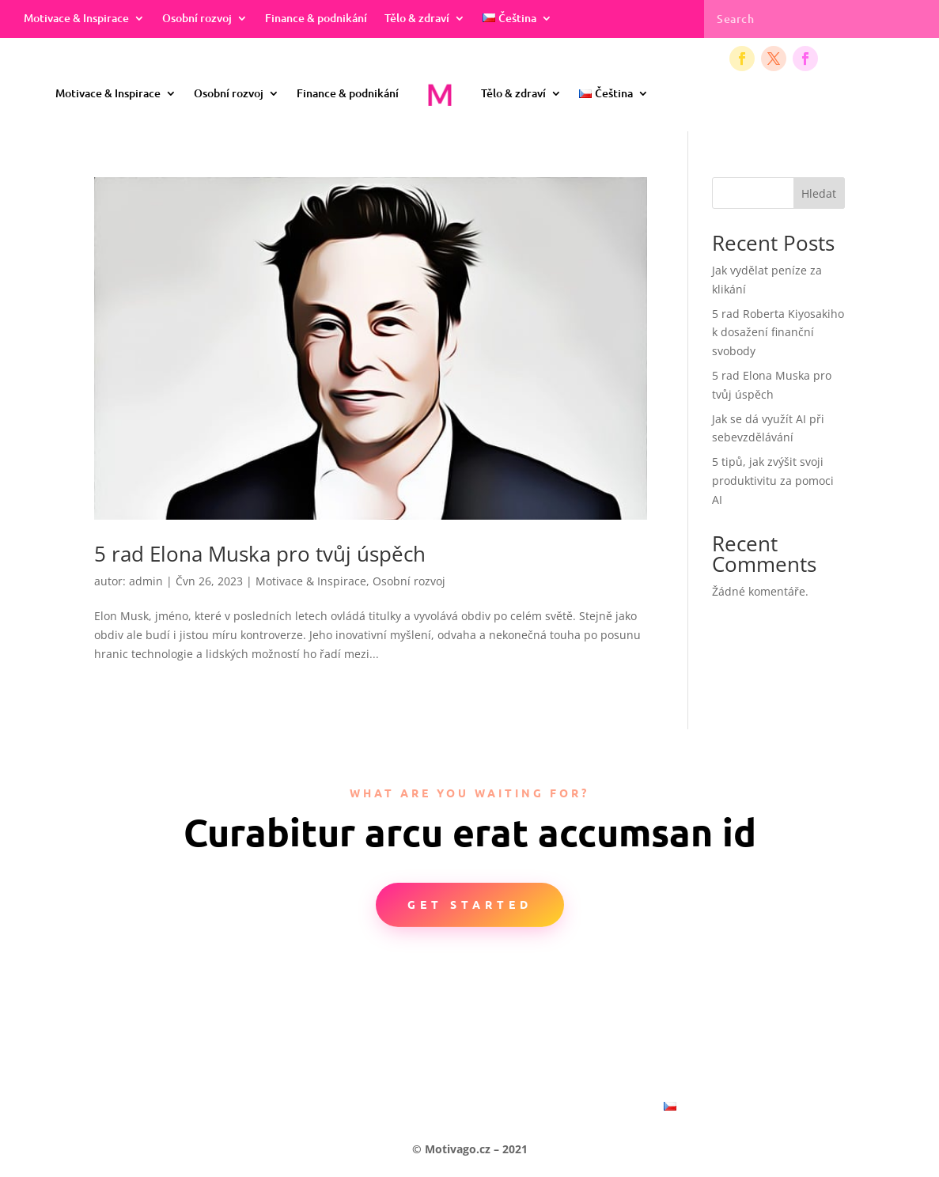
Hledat (818, 193)
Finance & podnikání (316, 19)
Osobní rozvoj (197, 19)
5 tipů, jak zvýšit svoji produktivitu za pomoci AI (773, 480)
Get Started (469, 904)
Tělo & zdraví (416, 19)
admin (146, 580)
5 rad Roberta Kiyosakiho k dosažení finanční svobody (778, 332)
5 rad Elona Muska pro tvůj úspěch (260, 553)
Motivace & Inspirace (76, 19)
